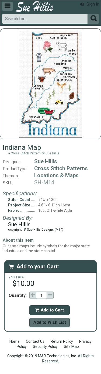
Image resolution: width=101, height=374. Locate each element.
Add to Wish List (49, 322)
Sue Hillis (45, 161)
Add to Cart (49, 310)
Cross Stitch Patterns (61, 168)
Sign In (89, 4)
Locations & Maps (56, 175)
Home (14, 341)
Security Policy (45, 346)
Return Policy (62, 341)
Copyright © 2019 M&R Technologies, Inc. (42, 356)
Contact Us (35, 341)
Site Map (71, 346)
